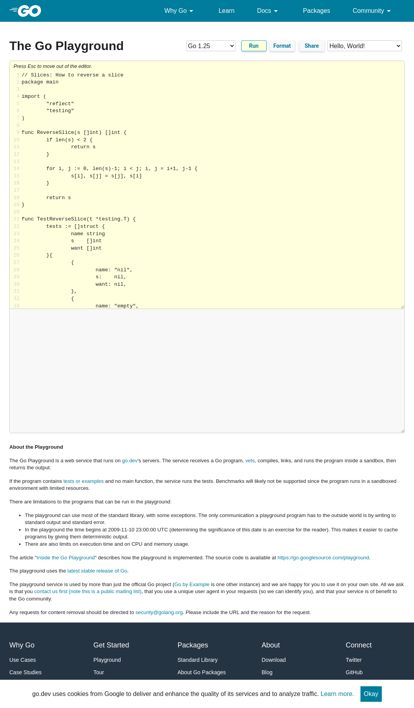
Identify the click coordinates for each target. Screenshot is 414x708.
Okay (371, 694)
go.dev (130, 460)
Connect (359, 645)
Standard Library (198, 660)
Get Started (111, 645)
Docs (268, 11)
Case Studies (25, 672)
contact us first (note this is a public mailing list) (87, 591)
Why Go (180, 11)
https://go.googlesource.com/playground (323, 557)
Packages (316, 10)
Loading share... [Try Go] (213, 190)
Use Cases (22, 660)
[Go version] (211, 45)
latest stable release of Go (97, 571)
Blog (267, 672)
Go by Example (192, 584)
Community (373, 11)
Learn (226, 10)
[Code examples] (364, 45)
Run (254, 46)
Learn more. (337, 694)
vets (250, 460)
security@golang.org (159, 612)
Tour (99, 672)
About (271, 645)
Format (282, 46)
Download (274, 660)
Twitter (354, 660)
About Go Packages (202, 672)
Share (312, 46)
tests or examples (83, 481)
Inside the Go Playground (65, 557)
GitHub (354, 672)
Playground (107, 660)
